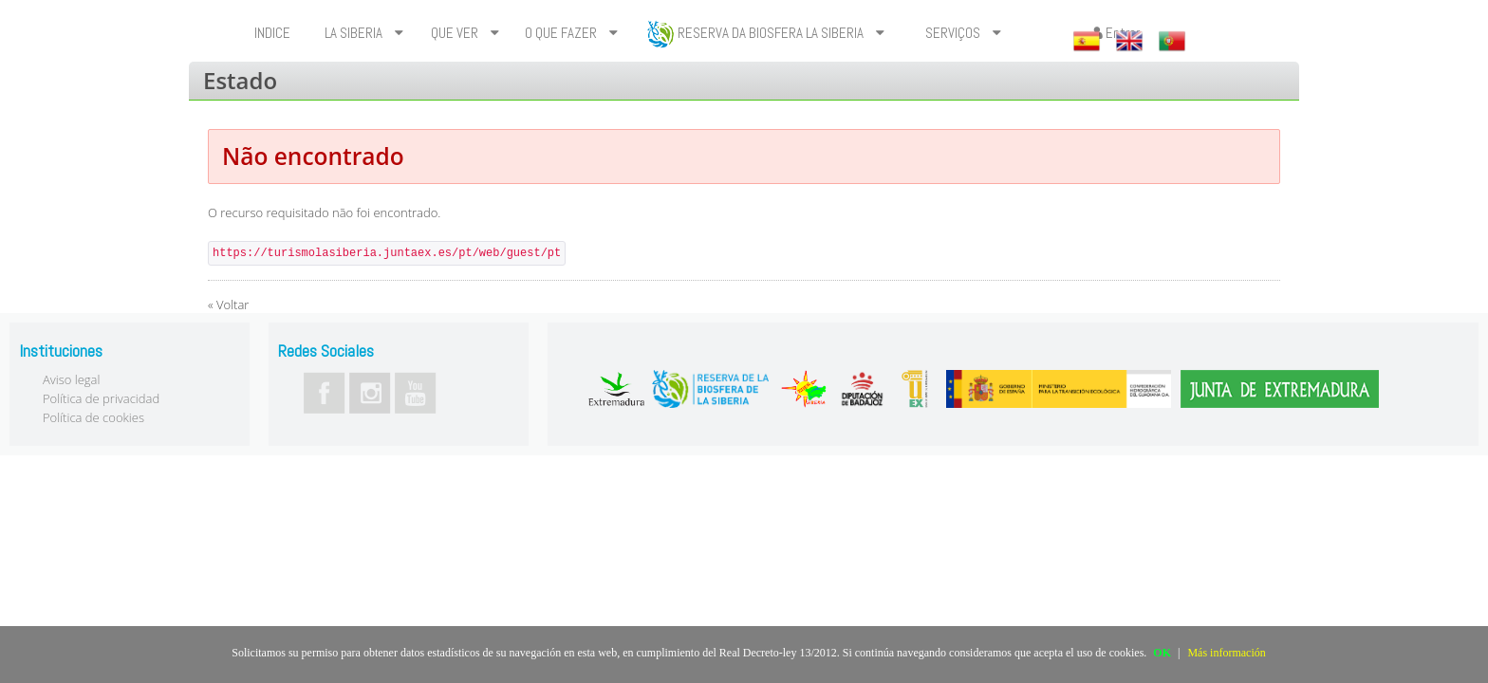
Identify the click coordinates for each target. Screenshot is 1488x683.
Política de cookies (93, 417)
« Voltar (228, 304)
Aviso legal (71, 379)
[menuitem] (275, 33)
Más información (1226, 652)
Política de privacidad (101, 398)
